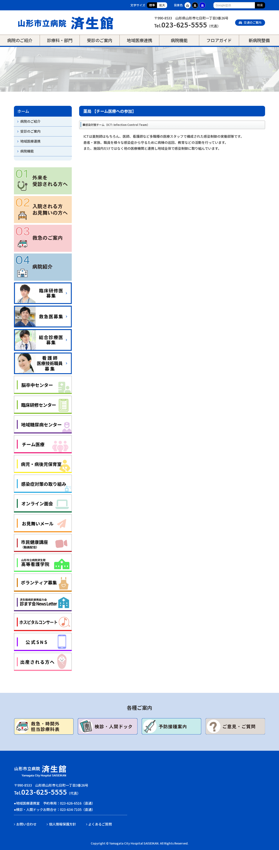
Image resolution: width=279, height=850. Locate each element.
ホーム (23, 111)
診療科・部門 (59, 40)
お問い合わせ (26, 824)
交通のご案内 (250, 22)
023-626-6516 (70, 803)
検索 (260, 5)
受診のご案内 (99, 40)
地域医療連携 (139, 40)
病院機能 (179, 40)
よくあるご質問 (100, 824)
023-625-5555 (184, 24)
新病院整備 (259, 40)
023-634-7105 (70, 809)
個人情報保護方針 (62, 824)
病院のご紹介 (20, 40)
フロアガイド (219, 40)
